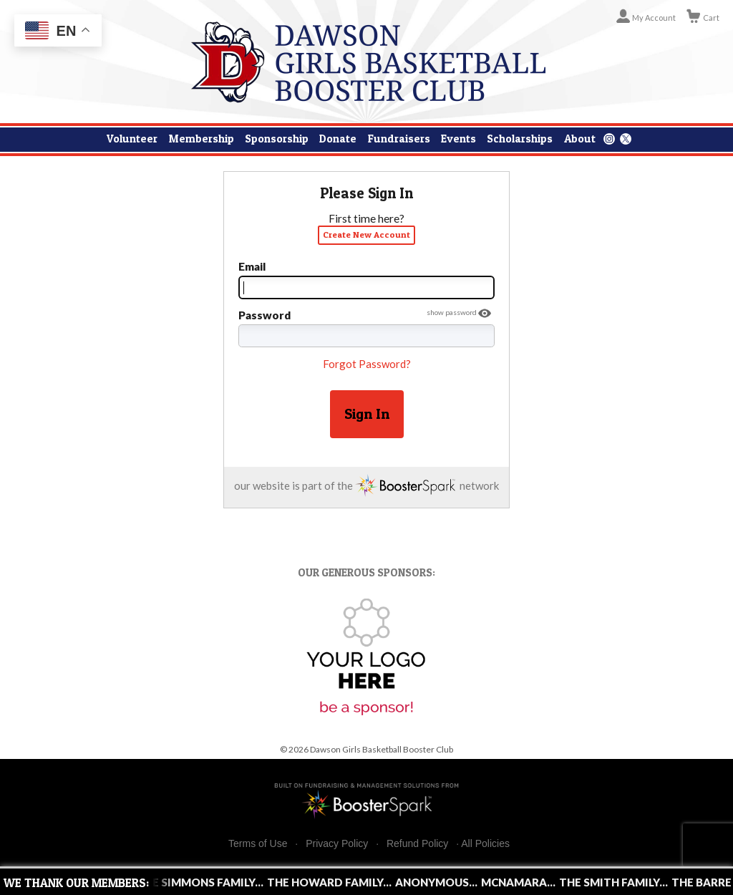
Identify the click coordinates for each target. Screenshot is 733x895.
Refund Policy (417, 843)
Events (458, 138)
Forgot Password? (367, 363)
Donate (337, 138)
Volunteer (132, 138)
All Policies (485, 843)
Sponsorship (277, 138)
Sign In (366, 413)
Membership (201, 138)
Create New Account (366, 234)
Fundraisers (399, 138)
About (580, 138)
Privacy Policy (337, 843)
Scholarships (520, 138)
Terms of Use (257, 843)
